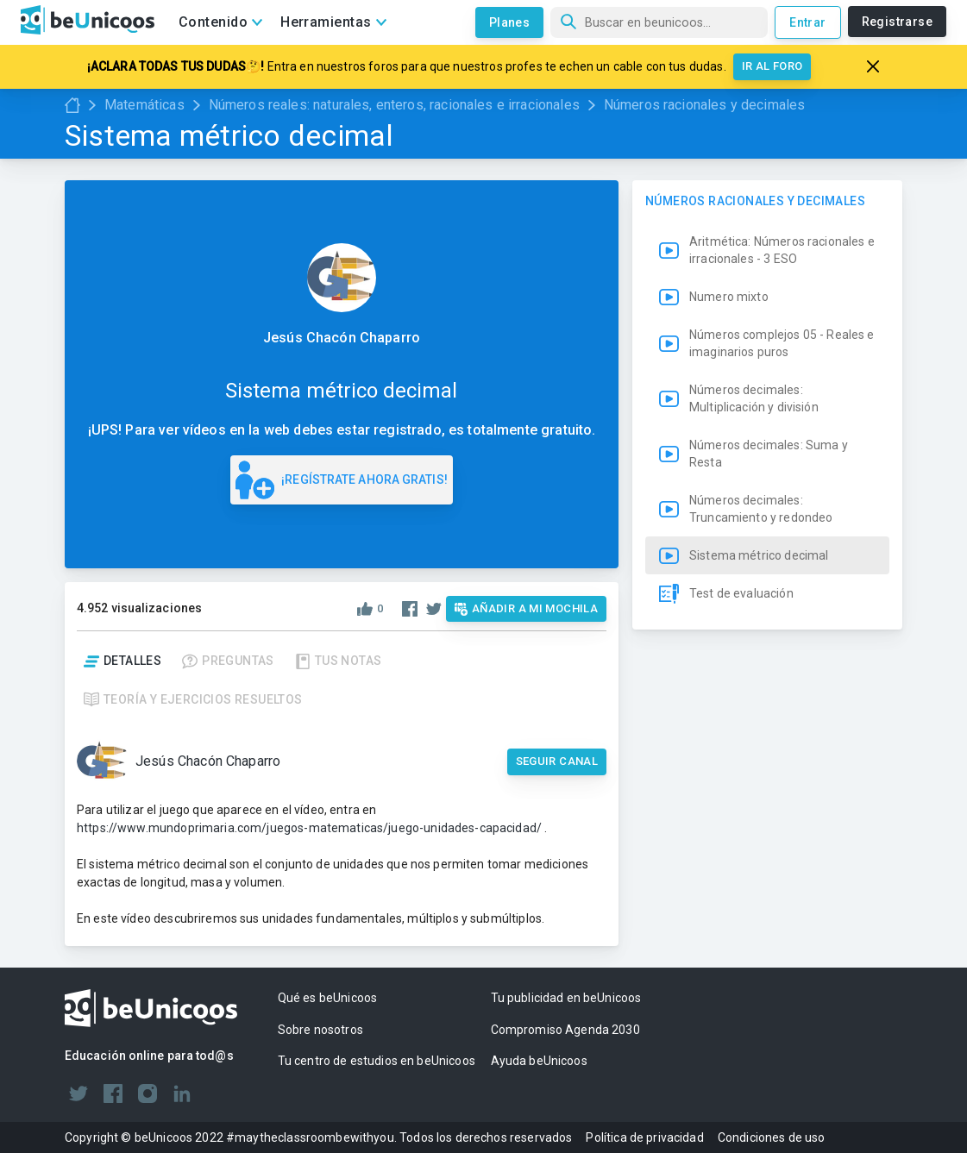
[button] (767, 485)
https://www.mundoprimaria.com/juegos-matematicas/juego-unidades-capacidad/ (309, 828)
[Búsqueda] (659, 22)
